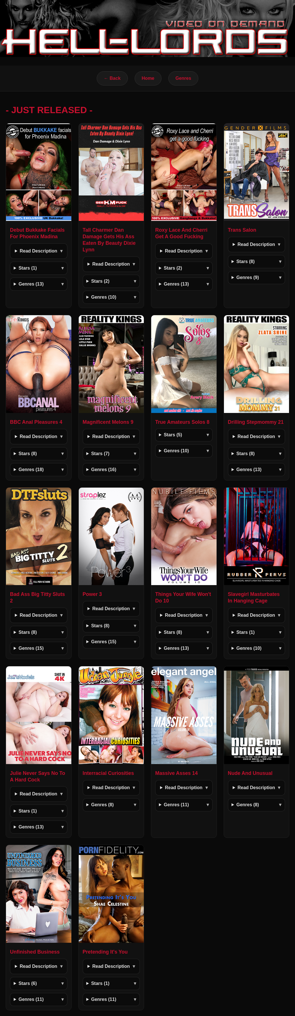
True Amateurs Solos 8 (182, 422)
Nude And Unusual (250, 773)
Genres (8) (102, 804)
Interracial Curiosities (108, 773)
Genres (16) (103, 469)
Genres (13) (31, 284)
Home (148, 78)
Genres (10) (103, 297)
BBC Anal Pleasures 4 (36, 422)
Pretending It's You (105, 952)
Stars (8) (245, 261)
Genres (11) (176, 804)
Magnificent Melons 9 (108, 422)
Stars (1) (28, 268)
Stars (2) (100, 281)
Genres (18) (31, 469)
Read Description (38, 251)
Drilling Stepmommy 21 (256, 422)
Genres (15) (31, 648)
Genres (183, 78)
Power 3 (92, 594)
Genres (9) (247, 277)
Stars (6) (28, 983)
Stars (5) (173, 434)
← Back (112, 78)
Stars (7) (100, 453)
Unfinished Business (35, 952)
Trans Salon (242, 230)
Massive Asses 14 (176, 773)
